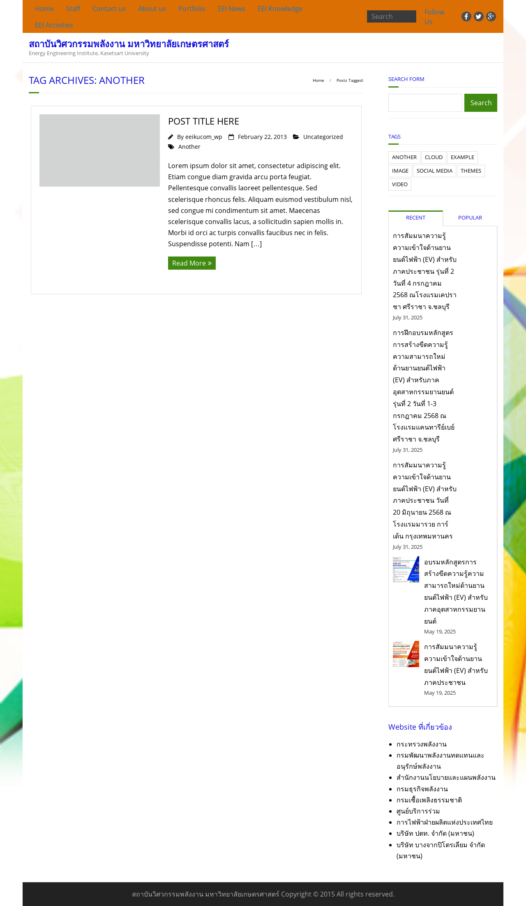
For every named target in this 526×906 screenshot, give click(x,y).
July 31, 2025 (407, 317)
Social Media (434, 170)
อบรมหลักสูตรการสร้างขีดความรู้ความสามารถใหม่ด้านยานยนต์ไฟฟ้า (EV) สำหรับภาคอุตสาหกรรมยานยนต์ (456, 591)
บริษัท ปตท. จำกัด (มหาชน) (435, 833)
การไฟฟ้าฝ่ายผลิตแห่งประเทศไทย (445, 822)
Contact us (109, 8)
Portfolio (191, 8)
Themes (471, 170)
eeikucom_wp (203, 137)
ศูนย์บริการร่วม (418, 811)
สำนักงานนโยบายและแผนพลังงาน (446, 777)
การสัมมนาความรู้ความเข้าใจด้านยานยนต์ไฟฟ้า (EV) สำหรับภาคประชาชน (456, 664)
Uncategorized (323, 137)
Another (189, 146)
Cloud (434, 157)
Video (400, 184)
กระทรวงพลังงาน (422, 744)
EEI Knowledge (280, 8)
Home (44, 8)
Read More (189, 263)
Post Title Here (203, 121)
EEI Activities (54, 25)
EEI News (231, 8)
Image (400, 170)
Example (462, 157)
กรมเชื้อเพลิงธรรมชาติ (429, 799)
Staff (73, 8)
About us (152, 8)
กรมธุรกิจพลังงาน (422, 788)
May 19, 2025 (440, 631)
